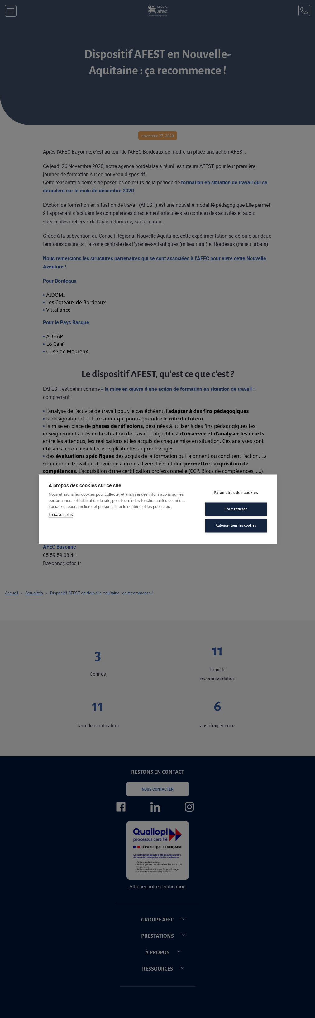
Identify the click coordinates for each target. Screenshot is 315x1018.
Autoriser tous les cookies (236, 525)
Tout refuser (236, 509)
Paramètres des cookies (236, 492)
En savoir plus (61, 514)
